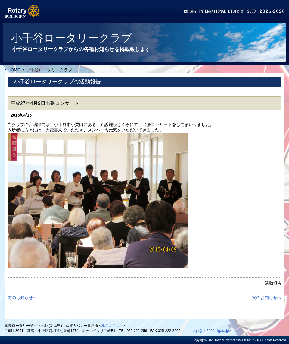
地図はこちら (112, 326)
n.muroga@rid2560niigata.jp (206, 331)
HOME (14, 70)
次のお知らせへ (266, 297)
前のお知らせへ (22, 297)
